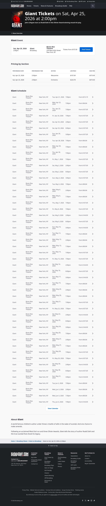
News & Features (47, 6)
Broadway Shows (21, 441)
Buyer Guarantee (90, 463)
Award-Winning (49, 475)
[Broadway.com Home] (17, 5)
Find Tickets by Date (48, 458)
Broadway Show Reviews (75, 468)
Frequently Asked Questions (36, 460)
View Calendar (53, 408)
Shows (29, 6)
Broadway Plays (49, 465)
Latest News (61, 461)
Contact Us (14, 459)
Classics (46, 473)
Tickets (36, 6)
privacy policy (53, 494)
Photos (60, 466)
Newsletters (74, 456)
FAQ (70, 6)
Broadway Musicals (47, 462)
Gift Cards (82, 1)
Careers (87, 458)
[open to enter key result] (93, 6)
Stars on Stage (48, 468)
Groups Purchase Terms (68, 490)
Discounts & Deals (48, 481)
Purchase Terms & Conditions (53, 490)
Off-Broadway (48, 478)
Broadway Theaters (74, 461)
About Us (87, 456)
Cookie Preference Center (40, 492)
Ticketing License (79, 490)
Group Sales (91, 1)
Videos (60, 464)
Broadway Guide (61, 6)
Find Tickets (86, 49)
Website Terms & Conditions (37, 490)
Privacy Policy (25, 490)
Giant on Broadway (34, 441)
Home (13, 441)
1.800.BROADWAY (22, 1)
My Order (60, 1)
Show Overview (16, 33)
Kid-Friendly (48, 470)
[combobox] (84, 6)
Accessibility (88, 461)
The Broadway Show (71, 1)
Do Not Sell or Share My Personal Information (60, 492)
